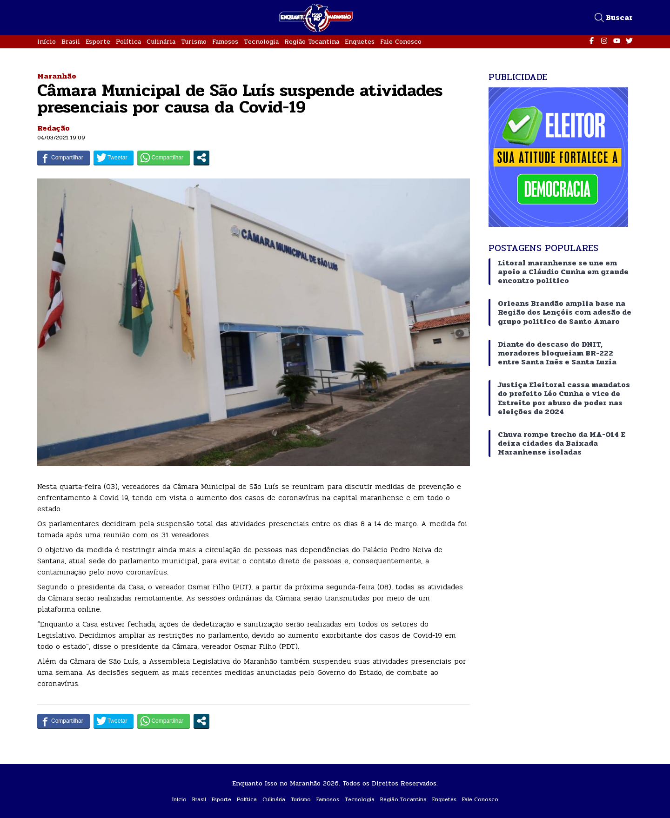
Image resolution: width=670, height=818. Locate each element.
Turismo (194, 41)
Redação (53, 128)
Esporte (98, 41)
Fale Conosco (401, 41)
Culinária (161, 41)
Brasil (70, 41)
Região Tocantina (311, 41)
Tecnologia (261, 41)
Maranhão (56, 76)
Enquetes (360, 41)
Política (128, 41)
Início (46, 41)
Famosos (225, 41)
